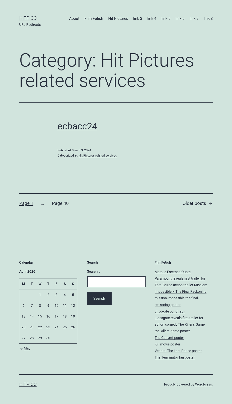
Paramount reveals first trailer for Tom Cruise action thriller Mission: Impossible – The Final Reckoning (181, 284)
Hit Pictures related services (98, 155)
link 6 (180, 18)
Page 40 (60, 203)
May (24, 348)
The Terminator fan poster (175, 357)
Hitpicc (28, 18)
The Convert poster (169, 338)
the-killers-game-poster (172, 331)
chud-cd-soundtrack (170, 311)
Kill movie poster (167, 344)
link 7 (194, 18)
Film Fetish (94, 18)
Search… (93, 271)
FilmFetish (163, 262)
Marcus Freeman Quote (173, 272)
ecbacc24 (77, 126)
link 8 (208, 18)
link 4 (151, 18)
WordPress (203, 384)
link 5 (165, 18)
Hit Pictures (118, 18)
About (74, 18)
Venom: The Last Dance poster (178, 351)
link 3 (137, 18)
